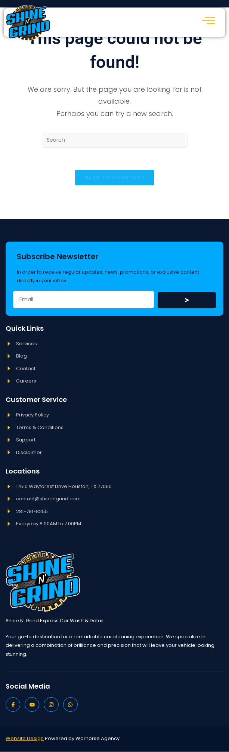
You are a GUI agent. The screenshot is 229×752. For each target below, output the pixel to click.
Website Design (25, 738)
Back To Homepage (114, 178)
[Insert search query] (115, 140)
